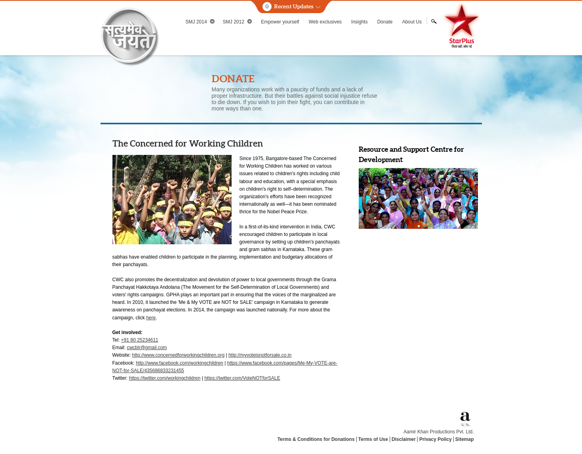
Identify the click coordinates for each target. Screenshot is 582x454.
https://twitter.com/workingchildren (165, 378)
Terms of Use (373, 439)
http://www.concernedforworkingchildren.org (178, 355)
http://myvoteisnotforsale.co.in (260, 355)
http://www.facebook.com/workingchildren (179, 363)
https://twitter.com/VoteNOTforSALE (242, 378)
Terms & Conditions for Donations (315, 439)
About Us (412, 22)
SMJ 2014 (200, 22)
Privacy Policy (435, 439)
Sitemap (464, 439)
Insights (359, 22)
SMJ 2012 (237, 22)
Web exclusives (325, 22)
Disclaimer (404, 439)
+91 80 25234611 (140, 340)
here (151, 318)
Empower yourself (280, 22)
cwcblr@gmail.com (147, 347)
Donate (385, 22)
